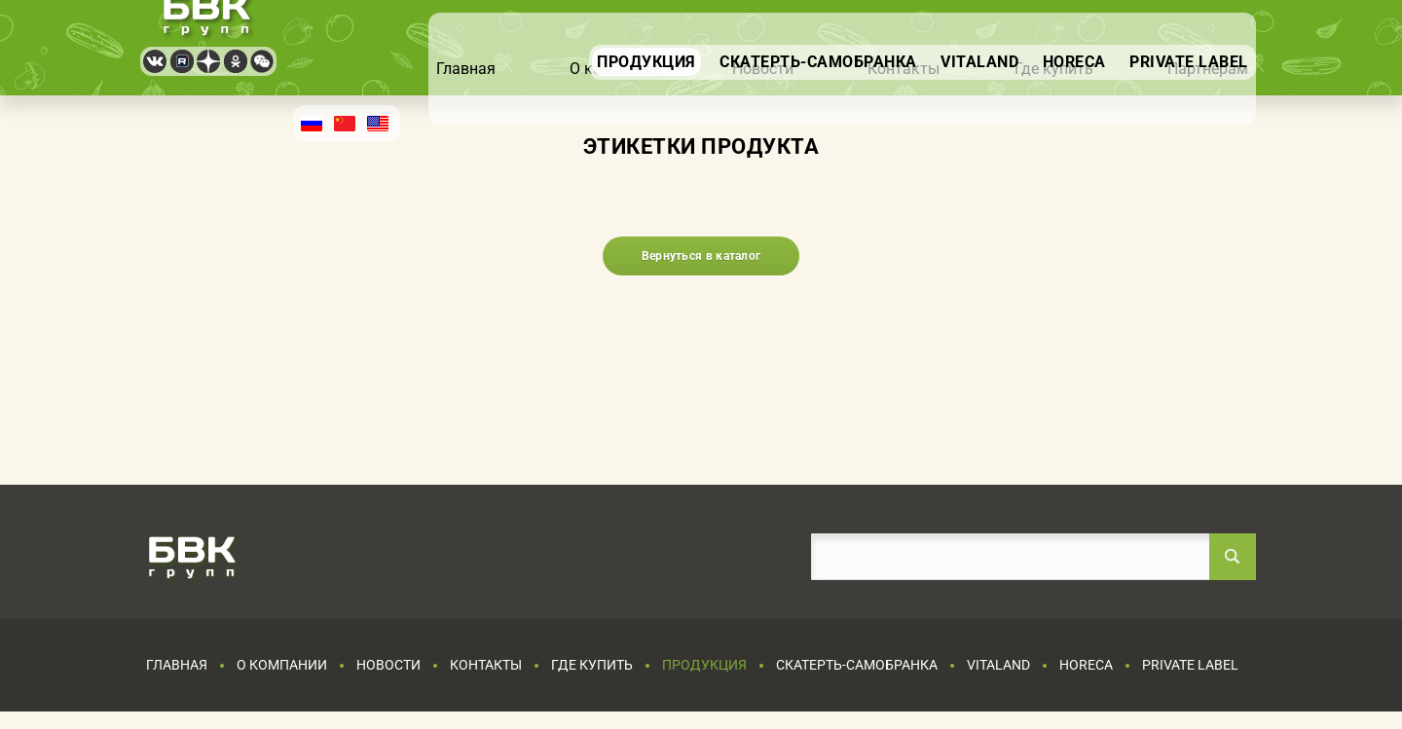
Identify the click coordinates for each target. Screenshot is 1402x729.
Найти (1232, 556)
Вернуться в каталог (701, 256)
